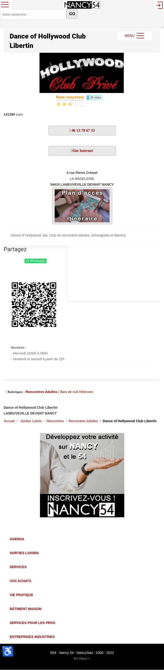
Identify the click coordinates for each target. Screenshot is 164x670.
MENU (135, 36)
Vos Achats (20, 581)
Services (18, 567)
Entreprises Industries (32, 637)
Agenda (17, 539)
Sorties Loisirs (24, 553)
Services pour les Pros (32, 623)
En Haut (82, 658)
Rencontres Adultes (41, 392)
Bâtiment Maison (25, 609)
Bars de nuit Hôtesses (76, 392)
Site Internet (82, 151)
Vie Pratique (21, 595)
